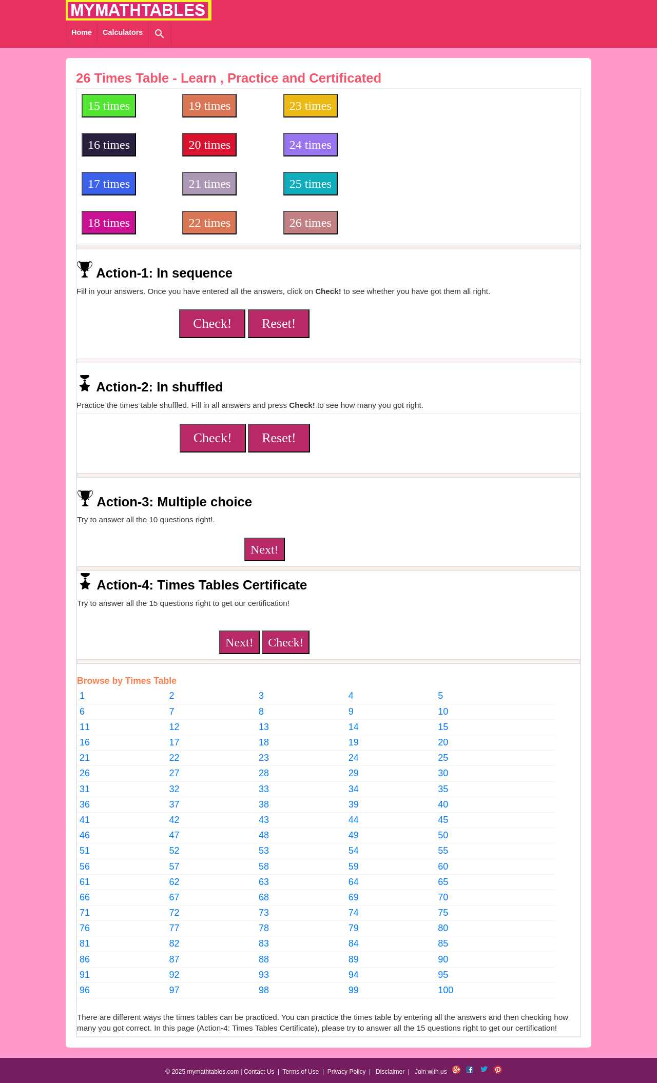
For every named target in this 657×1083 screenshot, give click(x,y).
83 (264, 943)
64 (354, 882)
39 (354, 804)
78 (264, 928)
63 (264, 882)
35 (443, 789)
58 (264, 866)
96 (85, 990)
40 (443, 804)
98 (264, 990)
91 (85, 975)
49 (354, 835)
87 (174, 959)
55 (443, 850)
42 (174, 820)
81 (85, 943)
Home (81, 32)
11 (85, 727)
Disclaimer (390, 1071)
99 (354, 990)
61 (85, 882)
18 (264, 742)
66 (85, 897)
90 (443, 959)
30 (443, 773)
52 (174, 850)
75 (443, 913)
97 (174, 990)
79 (354, 928)
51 (85, 850)
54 (354, 850)
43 (264, 820)
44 (354, 820)
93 (264, 975)
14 (354, 727)
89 (354, 959)
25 (443, 758)
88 (264, 959)
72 (174, 913)
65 (443, 882)
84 (354, 943)
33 (264, 789)
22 (174, 758)
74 (354, 913)
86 (85, 959)
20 (443, 742)
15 (443, 727)
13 (264, 727)
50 (443, 835)
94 (354, 975)
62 (174, 882)
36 (85, 804)
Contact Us (259, 1071)
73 (264, 913)
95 (443, 975)
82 (174, 943)
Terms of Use (301, 1071)
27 (174, 773)
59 (354, 866)
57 (174, 866)
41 (85, 820)
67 (174, 897)
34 (354, 789)
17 (174, 742)
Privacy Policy (346, 1071)
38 (264, 804)
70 (443, 897)
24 (354, 758)
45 (443, 820)
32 (174, 789)
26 (85, 773)
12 (174, 727)
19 (354, 742)
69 (354, 897)
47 (174, 835)
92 (174, 975)
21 (85, 758)
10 (443, 711)
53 (264, 850)
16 (85, 742)
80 (443, 928)
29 (354, 773)
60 (443, 866)
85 (443, 943)
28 (264, 773)
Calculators (123, 32)
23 (264, 758)
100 (445, 990)
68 (264, 897)
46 (85, 835)
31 (85, 789)
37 (174, 804)
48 (264, 835)
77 (174, 928)
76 (85, 928)
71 (85, 913)
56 (85, 866)
